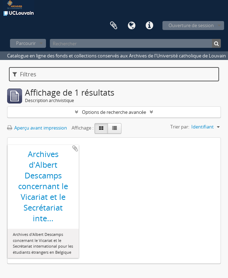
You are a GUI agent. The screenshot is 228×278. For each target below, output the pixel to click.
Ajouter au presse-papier (75, 148)
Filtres (24, 74)
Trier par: (179, 126)
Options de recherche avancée (114, 112)
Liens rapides (149, 26)
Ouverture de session (191, 25)
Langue (131, 26)
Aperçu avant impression (37, 128)
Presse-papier (114, 26)
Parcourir (26, 43)
